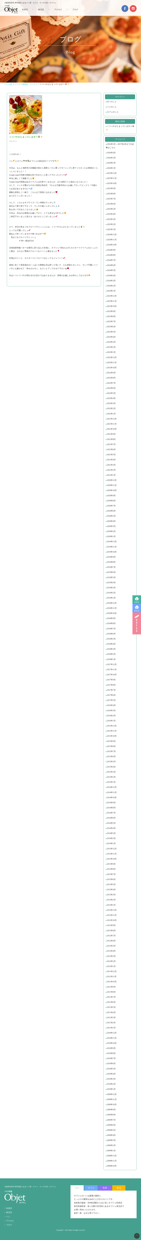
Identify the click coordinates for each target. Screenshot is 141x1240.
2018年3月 (111, 649)
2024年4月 (111, 276)
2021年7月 (111, 444)
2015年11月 (111, 731)
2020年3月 (111, 526)
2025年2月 (111, 224)
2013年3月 (111, 895)
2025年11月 (111, 178)
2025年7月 (111, 199)
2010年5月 (111, 1069)
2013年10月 (112, 859)
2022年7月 (111, 383)
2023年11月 (111, 301)
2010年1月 (111, 1089)
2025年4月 (111, 214)
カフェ (91, 1188)
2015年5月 (111, 762)
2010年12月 (112, 1033)
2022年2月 (111, 408)
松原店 (136, 602)
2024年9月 (111, 250)
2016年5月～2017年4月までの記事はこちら (120, 146)
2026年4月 (111, 153)
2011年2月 (111, 1023)
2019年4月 (111, 583)
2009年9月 (111, 1110)
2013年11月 (111, 854)
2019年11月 (111, 547)
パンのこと (112, 107)
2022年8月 (111, 378)
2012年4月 (111, 951)
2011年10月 (111, 982)
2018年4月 (111, 644)
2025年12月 (112, 173)
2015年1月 (111, 782)
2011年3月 (111, 1018)
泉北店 (136, 611)
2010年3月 (111, 1079)
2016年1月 (111, 721)
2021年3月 (111, 465)
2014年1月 (111, 843)
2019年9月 (111, 557)
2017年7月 (111, 690)
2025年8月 (111, 194)
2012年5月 (111, 946)
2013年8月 (111, 869)
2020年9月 (111, 496)
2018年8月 (111, 623)
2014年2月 (111, 838)
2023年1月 (111, 352)
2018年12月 (112, 603)
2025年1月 (111, 229)
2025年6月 (111, 204)
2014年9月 (111, 803)
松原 (105, 1188)
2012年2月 (111, 961)
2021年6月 (111, 449)
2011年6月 (111, 1002)
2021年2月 (111, 470)
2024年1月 (111, 291)
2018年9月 (111, 618)
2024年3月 (111, 281)
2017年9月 (111, 680)
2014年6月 (111, 818)
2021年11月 (111, 424)
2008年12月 (112, 1156)
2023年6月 (111, 327)
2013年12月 (112, 849)
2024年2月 (111, 286)
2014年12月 (112, 787)
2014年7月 (111, 813)
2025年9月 (111, 188)
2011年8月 (111, 992)
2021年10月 (112, 429)
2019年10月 (112, 552)
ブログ (75, 10)
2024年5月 (111, 270)
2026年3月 (111, 158)
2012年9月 (111, 925)
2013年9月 (111, 864)
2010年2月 (111, 1084)
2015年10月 (112, 736)
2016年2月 (111, 716)
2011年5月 (111, 1007)
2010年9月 (111, 1048)
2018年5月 (111, 639)
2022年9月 (111, 373)
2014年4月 (111, 828)
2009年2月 (111, 1145)
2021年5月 (111, 455)
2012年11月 (111, 915)
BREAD (136, 623)
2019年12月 (112, 542)
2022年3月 (111, 403)
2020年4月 (111, 521)
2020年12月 (112, 480)
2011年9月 (111, 987)
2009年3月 (111, 1140)
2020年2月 (111, 531)
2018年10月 (112, 613)
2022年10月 (112, 368)
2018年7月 (111, 629)
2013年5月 (111, 884)
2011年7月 (111, 997)
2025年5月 (111, 209)
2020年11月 (111, 485)
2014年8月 (111, 808)
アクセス (58, 10)
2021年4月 (111, 460)
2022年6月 (111, 388)
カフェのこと (113, 112)
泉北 (119, 1188)
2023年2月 (111, 347)
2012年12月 (112, 910)
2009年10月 (112, 1104)
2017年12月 (112, 664)
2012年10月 (112, 920)
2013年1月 (111, 905)
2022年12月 (112, 357)
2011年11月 (111, 977)
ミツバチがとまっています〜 (120, 128)
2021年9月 (111, 434)
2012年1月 (111, 966)
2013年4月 (111, 890)
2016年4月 (111, 705)
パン (8, 1217)
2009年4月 (111, 1135)
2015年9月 (111, 741)
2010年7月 (111, 1058)
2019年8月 (111, 562)
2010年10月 (112, 1043)
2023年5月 (111, 332)
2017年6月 (111, 695)
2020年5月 (111, 516)
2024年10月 (112, 245)
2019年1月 (111, 598)
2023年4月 (111, 337)
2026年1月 (111, 168)
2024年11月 (111, 240)
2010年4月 (111, 1074)
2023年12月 (112, 296)
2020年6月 (111, 511)
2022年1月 (111, 414)
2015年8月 (111, 746)
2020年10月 (112, 490)
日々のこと (112, 102)
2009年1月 (111, 1151)
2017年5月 (111, 700)
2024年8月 (111, 255)
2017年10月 (112, 675)
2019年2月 (111, 593)
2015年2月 (111, 777)
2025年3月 (111, 219)
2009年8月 (111, 1115)
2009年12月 (112, 1094)
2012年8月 (111, 931)
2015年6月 (111, 756)
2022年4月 (111, 398)
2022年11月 (111, 363)
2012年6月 (111, 941)
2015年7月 (111, 751)
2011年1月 (111, 1028)
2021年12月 (112, 419)
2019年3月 (111, 588)
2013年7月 (111, 874)
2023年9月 (111, 311)
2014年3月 (111, 833)
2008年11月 (111, 1161)
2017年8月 (111, 685)
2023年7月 (111, 321)
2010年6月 (111, 1063)
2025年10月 (112, 183)
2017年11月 (111, 670)
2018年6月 (111, 634)
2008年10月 (112, 1166)
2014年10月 (112, 797)
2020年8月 (111, 501)
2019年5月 (111, 577)
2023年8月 (111, 316)
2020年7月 (111, 506)
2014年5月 (111, 823)
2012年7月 (111, 936)
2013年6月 (111, 879)
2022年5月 (111, 393)
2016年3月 (111, 711)
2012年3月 (111, 956)
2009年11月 (111, 1099)
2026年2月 (111, 163)
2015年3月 (111, 772)
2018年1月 (111, 659)
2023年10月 (112, 306)
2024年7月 (111, 260)
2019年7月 (111, 567)
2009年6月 (111, 1125)
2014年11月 (111, 792)
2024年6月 (111, 265)
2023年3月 (111, 342)
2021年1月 (111, 475)
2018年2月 (111, 654)
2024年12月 (112, 235)
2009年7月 (111, 1120)
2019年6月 (111, 572)
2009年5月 (111, 1130)
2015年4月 (111, 767)
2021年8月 (111, 439)
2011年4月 (111, 1012)
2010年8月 (111, 1053)
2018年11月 (111, 608)
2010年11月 (111, 1038)
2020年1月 (111, 536)
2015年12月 (112, 726)
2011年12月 (111, 971)
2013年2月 (111, 900)
